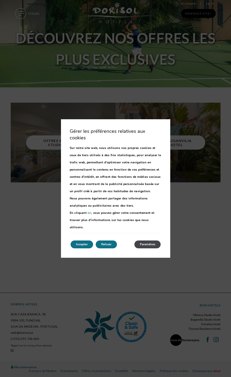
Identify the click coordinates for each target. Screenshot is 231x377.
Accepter (83, 244)
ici (89, 212)
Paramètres (146, 244)
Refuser (110, 244)
